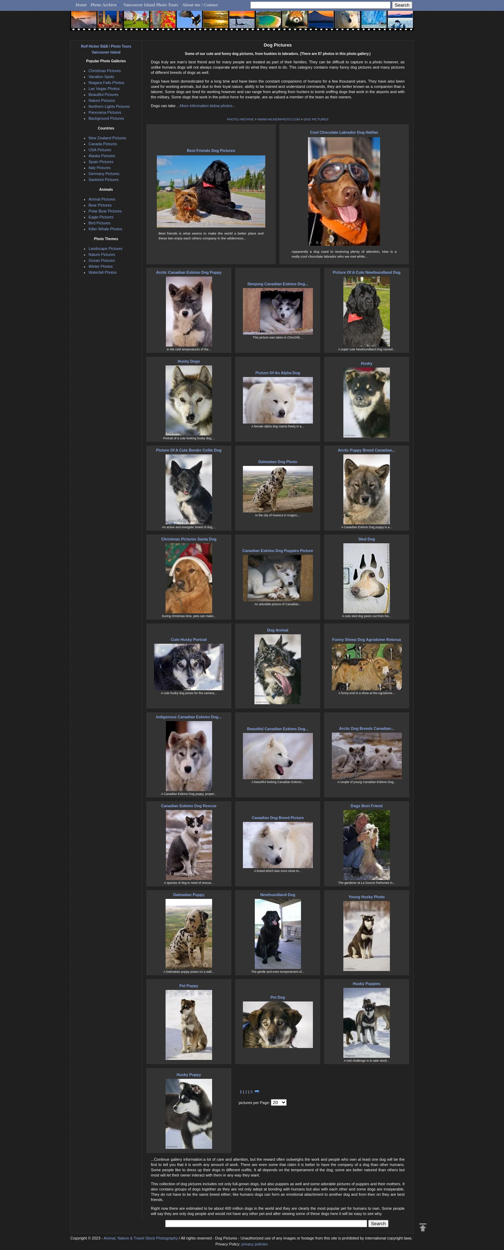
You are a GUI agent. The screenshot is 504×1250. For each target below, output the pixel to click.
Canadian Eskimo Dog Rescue (188, 806)
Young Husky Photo (367, 897)
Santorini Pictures (104, 179)
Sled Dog (366, 539)
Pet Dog (278, 997)
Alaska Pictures (102, 156)
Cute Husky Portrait (189, 639)
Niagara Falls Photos (106, 83)
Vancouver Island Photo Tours (151, 4)
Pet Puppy (189, 986)
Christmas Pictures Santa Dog (189, 539)
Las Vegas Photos (104, 88)
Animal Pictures (102, 199)
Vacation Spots (101, 77)
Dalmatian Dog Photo (277, 462)
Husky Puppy (189, 1075)
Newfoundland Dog (277, 895)
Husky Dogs (189, 361)
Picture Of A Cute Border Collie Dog (189, 450)
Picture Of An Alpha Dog (277, 373)
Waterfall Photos (103, 272)
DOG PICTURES (315, 119)
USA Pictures (100, 150)
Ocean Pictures (102, 260)
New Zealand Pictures (107, 138)
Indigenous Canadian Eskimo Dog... (189, 717)
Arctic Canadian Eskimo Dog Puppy (189, 272)
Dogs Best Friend (367, 806)
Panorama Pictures (105, 112)
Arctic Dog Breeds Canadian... (366, 728)
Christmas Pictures (105, 71)
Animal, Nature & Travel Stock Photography (141, 1238)
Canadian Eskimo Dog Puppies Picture (277, 551)
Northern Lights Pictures (109, 106)
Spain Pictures (101, 162)
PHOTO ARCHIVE (240, 119)
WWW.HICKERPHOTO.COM (279, 119)
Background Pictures (106, 118)
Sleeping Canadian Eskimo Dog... (277, 284)
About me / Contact (200, 4)
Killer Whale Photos (105, 229)
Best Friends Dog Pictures (211, 150)
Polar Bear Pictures (105, 211)
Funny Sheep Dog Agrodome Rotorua (366, 639)
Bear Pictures (100, 205)
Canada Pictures (103, 144)
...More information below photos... (206, 106)
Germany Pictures (104, 174)
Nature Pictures (102, 100)
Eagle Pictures (101, 217)
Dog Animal (277, 630)
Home (81, 4)
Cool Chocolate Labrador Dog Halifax (344, 132)
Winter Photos (101, 266)
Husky (366, 363)
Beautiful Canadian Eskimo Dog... (277, 729)
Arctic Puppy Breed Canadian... (367, 450)
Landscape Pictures (105, 248)
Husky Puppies (366, 984)
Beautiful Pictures (104, 94)
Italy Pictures (100, 168)
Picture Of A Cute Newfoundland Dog (367, 272)
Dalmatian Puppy (188, 895)
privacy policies (254, 1244)
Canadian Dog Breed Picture (278, 818)
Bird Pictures (99, 223)
